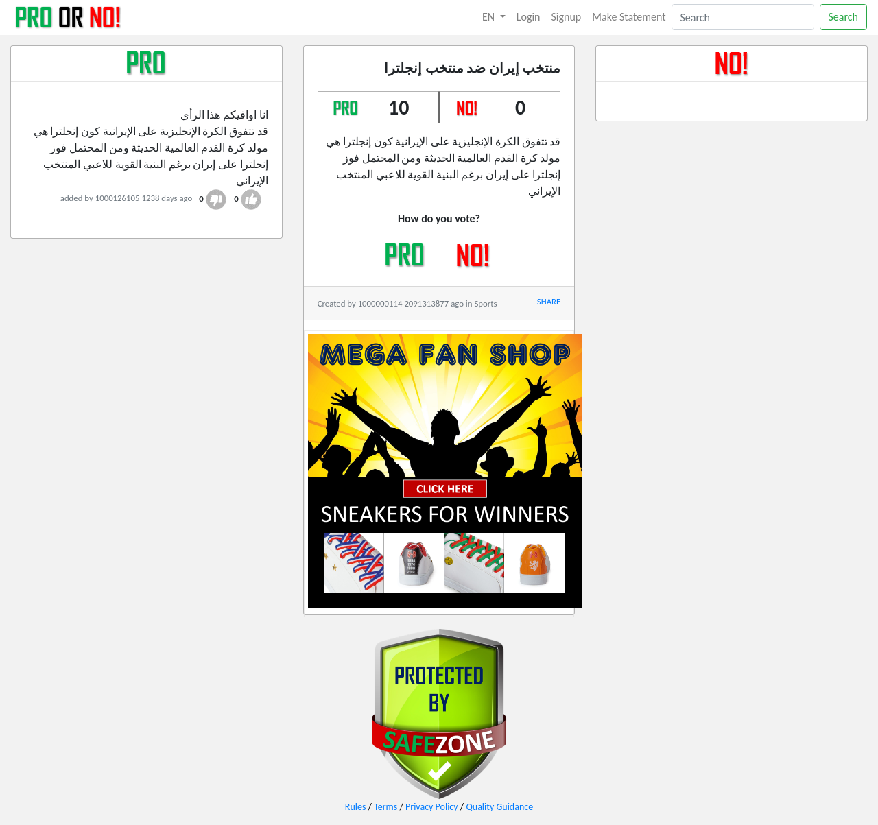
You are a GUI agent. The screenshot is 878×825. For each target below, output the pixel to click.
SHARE (548, 301)
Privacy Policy (431, 807)
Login (529, 16)
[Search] (743, 17)
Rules (355, 807)
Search (844, 16)
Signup (566, 16)
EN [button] (489, 16)
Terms (385, 807)
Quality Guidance (499, 807)
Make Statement (628, 16)
